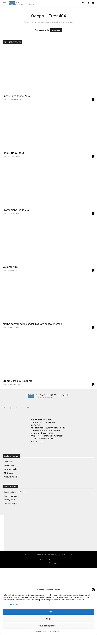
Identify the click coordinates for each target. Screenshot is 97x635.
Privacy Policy (54, 631)
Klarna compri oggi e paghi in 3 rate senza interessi (33, 323)
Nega (48, 619)
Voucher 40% (10, 266)
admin (5, 99)
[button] (93, 590)
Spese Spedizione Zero (16, 96)
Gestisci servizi (14, 604)
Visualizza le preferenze (48, 626)
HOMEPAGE (56, 30)
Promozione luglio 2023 (17, 209)
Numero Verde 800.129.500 (48, 563)
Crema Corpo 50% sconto (17, 380)
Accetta (48, 612)
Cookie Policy (41, 631)
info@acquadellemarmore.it (48, 560)
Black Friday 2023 (13, 152)
